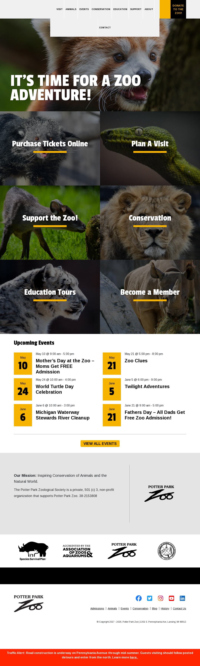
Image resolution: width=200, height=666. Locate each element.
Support (135, 9)
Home (32, 13)
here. (134, 657)
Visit (59, 9)
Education (120, 9)
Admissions (97, 608)
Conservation (101, 9)
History (165, 608)
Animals (71, 9)
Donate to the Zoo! (178, 9)
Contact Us (179, 608)
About (149, 9)
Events (84, 9)
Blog (154, 608)
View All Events (100, 444)
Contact (105, 27)
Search (165, 9)
